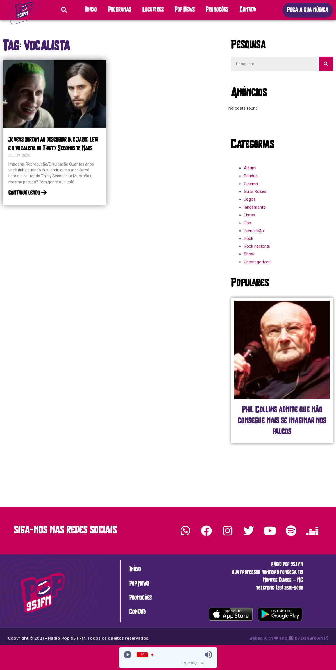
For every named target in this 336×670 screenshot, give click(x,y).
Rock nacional (257, 246)
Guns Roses (255, 191)
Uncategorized (257, 261)
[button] (308, 10)
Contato (248, 10)
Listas (249, 215)
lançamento (255, 207)
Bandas (251, 175)
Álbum (250, 168)
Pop (247, 222)
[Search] (326, 64)
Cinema (251, 183)
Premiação (254, 230)
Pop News (185, 10)
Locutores (153, 10)
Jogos (250, 199)
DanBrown (314, 638)
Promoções (217, 10)
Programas (119, 10)
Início (91, 10)
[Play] (127, 654)
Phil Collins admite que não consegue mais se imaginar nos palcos (282, 421)
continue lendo (27, 193)
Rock (248, 238)
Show (249, 254)
